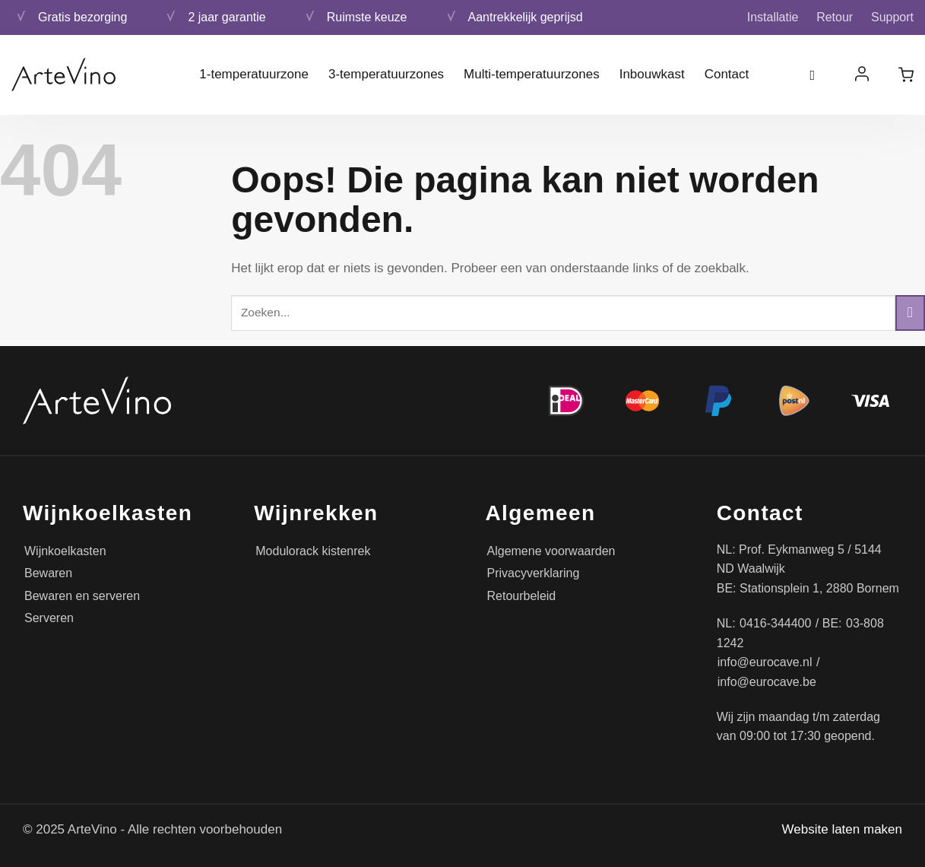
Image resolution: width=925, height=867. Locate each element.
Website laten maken (842, 829)
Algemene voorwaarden (551, 551)
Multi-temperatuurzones (532, 74)
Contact (727, 74)
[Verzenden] (910, 313)
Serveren (49, 617)
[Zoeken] (817, 75)
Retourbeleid (521, 595)
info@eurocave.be (767, 681)
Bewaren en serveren (82, 595)
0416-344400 (775, 623)
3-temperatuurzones (386, 74)
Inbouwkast (652, 74)
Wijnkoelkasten (65, 551)
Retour (834, 17)
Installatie (773, 17)
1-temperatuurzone (254, 74)
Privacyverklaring (533, 573)
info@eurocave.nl (765, 662)
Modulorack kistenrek (312, 551)
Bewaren (48, 573)
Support (892, 17)
